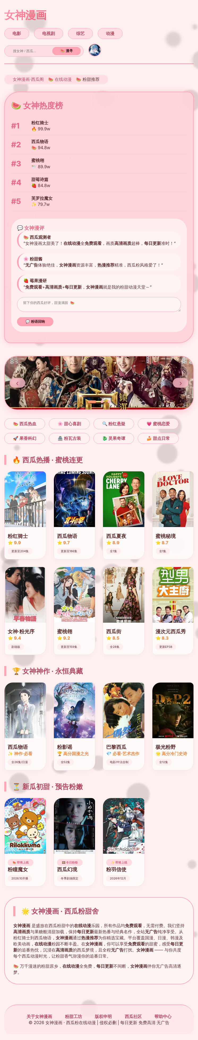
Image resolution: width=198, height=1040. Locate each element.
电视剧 (48, 33)
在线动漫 (63, 79)
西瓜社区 (133, 1018)
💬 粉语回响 (35, 323)
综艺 (80, 33)
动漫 (110, 33)
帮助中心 (162, 1018)
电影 (16, 33)
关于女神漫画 (39, 1018)
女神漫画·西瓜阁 (28, 79)
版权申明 (103, 1018)
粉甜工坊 (73, 1018)
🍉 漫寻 (66, 51)
